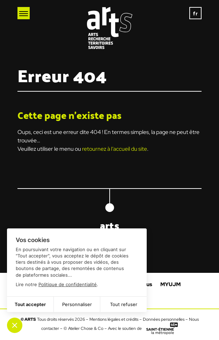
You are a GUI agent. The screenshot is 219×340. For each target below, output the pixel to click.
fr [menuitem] (195, 13)
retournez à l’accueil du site (114, 149)
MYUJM (170, 284)
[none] (195, 13)
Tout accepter (30, 304)
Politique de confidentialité (67, 284)
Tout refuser (123, 304)
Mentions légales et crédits (113, 319)
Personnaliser (77, 304)
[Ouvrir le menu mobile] (23, 13)
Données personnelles (163, 319)
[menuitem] (195, 13)
